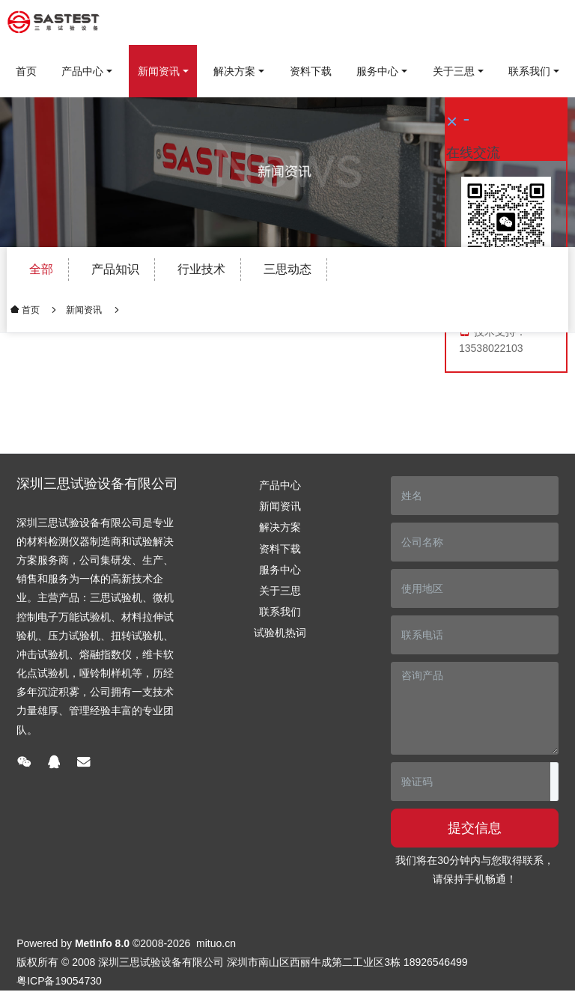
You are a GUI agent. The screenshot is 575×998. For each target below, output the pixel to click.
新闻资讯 (84, 310)
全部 (41, 269)
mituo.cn (216, 943)
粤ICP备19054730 (59, 981)
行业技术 (201, 269)
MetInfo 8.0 (102, 943)
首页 (26, 71)
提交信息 (475, 828)
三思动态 (287, 269)
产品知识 (115, 269)
